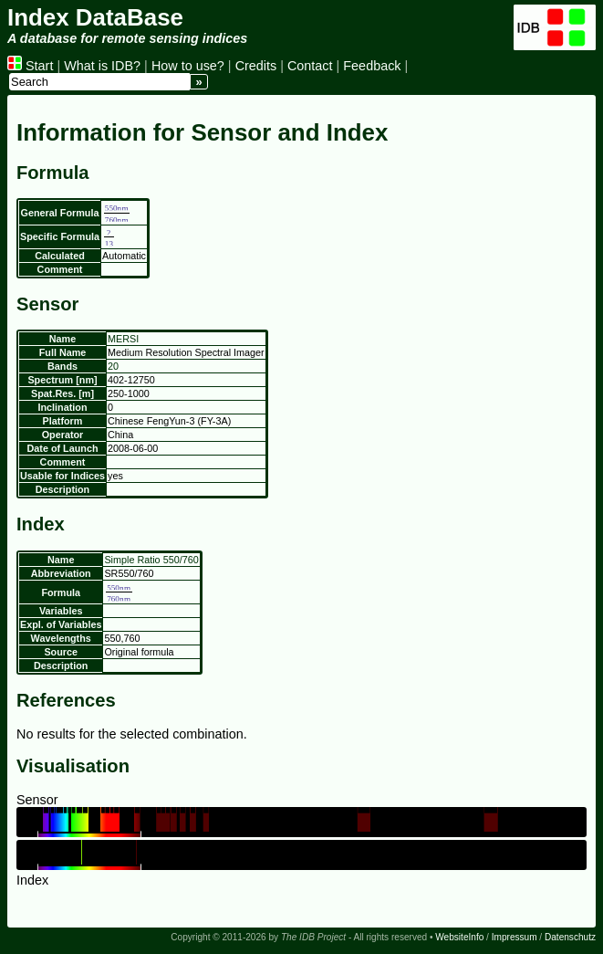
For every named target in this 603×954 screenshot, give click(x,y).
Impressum (514, 937)
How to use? (187, 65)
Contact (310, 65)
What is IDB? (102, 65)
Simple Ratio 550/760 (151, 559)
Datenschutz (570, 937)
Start (30, 65)
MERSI (123, 338)
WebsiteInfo (459, 937)
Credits (256, 65)
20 (113, 366)
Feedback (371, 65)
